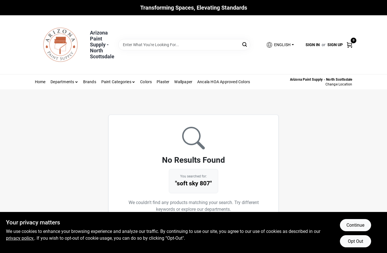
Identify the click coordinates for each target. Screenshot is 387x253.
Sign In (313, 44)
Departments (62, 82)
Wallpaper (183, 82)
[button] (279, 45)
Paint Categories (116, 82)
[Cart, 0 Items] (349, 45)
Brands (89, 82)
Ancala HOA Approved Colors (223, 82)
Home (40, 82)
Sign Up (335, 44)
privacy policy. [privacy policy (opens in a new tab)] (20, 238)
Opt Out (355, 241)
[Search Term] (184, 44)
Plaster (163, 82)
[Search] (245, 44)
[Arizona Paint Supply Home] (60, 44)
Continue (355, 225)
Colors (146, 82)
